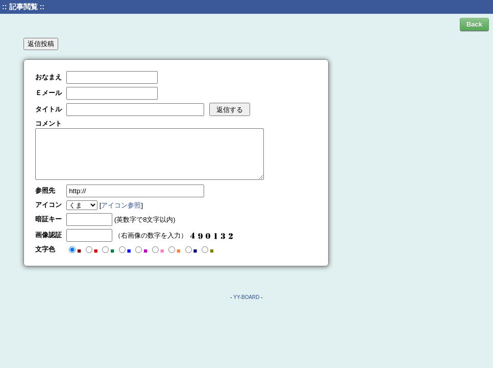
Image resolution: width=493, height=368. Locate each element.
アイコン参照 (121, 205)
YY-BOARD (246, 297)
